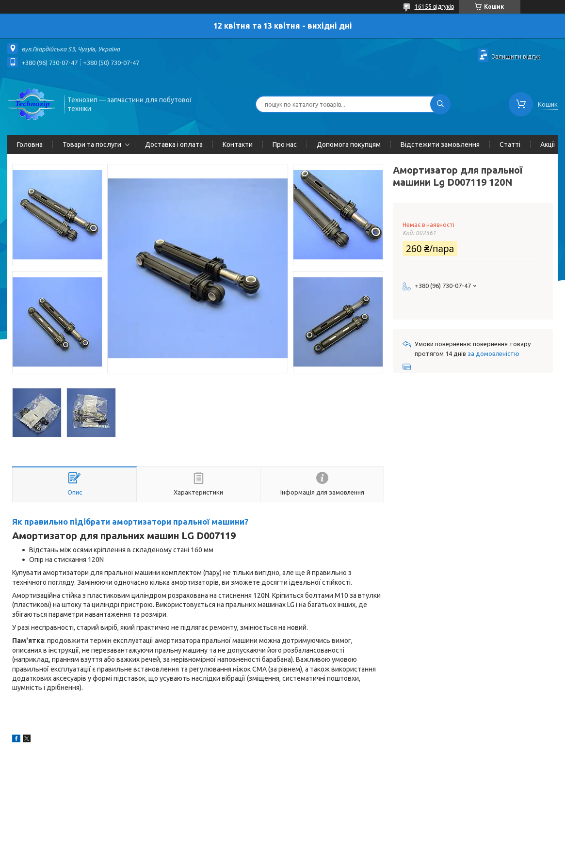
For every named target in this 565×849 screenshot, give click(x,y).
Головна (30, 144)
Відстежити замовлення (440, 144)
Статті (510, 144)
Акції (547, 144)
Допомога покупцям (349, 144)
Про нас (285, 144)
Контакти (238, 144)
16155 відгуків (434, 6)
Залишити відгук (516, 56)
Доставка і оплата (174, 144)
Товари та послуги (92, 144)
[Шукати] (440, 104)
